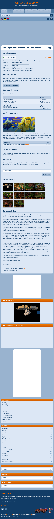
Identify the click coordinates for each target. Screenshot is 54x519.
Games (10, 11)
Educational (27, 433)
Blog (21, 11)
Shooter (27, 453)
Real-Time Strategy (27, 449)
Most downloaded (6, 409)
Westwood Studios (17, 62)
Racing (27, 447)
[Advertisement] (27, 32)
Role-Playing (27, 451)
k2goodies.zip (7, 106)
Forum (28, 11)
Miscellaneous (27, 441)
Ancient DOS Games (17, 325)
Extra (41, 105)
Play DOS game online (12, 85)
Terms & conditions (25, 514)
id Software (12, 501)
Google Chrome (43, 80)
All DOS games (5, 403)
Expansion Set (27, 435)
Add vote (47, 174)
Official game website (17, 68)
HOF (27, 61)
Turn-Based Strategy (27, 461)
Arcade (27, 431)
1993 (13, 67)
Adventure (15, 65)
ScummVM (6, 268)
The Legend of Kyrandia (18, 70)
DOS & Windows (28, 70)
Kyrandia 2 (15, 61)
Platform (27, 443)
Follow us (4, 505)
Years (4, 466)
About (34, 11)
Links (48, 11)
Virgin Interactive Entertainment (20, 64)
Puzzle (27, 445)
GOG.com (48, 144)
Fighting (27, 437)
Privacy (9, 514)
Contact (42, 11)
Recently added (6, 413)
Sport (27, 457)
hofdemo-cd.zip (8, 99)
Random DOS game (7, 417)
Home (4, 11)
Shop (16, 11)
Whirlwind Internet (13, 517)
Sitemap (3, 514)
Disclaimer (16, 514)
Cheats (4, 421)
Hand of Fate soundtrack (10, 270)
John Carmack (5, 501)
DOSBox (7, 57)
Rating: (5, 167)
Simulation (27, 455)
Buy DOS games (6, 407)
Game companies (6, 419)
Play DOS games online (8, 405)
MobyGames (27, 68)
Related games (6, 482)
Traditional (27, 459)
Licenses (4, 474)
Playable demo (43, 99)
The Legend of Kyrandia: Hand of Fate (14, 144)
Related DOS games (7, 415)
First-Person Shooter (27, 439)
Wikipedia (32, 68)
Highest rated (5, 411)
